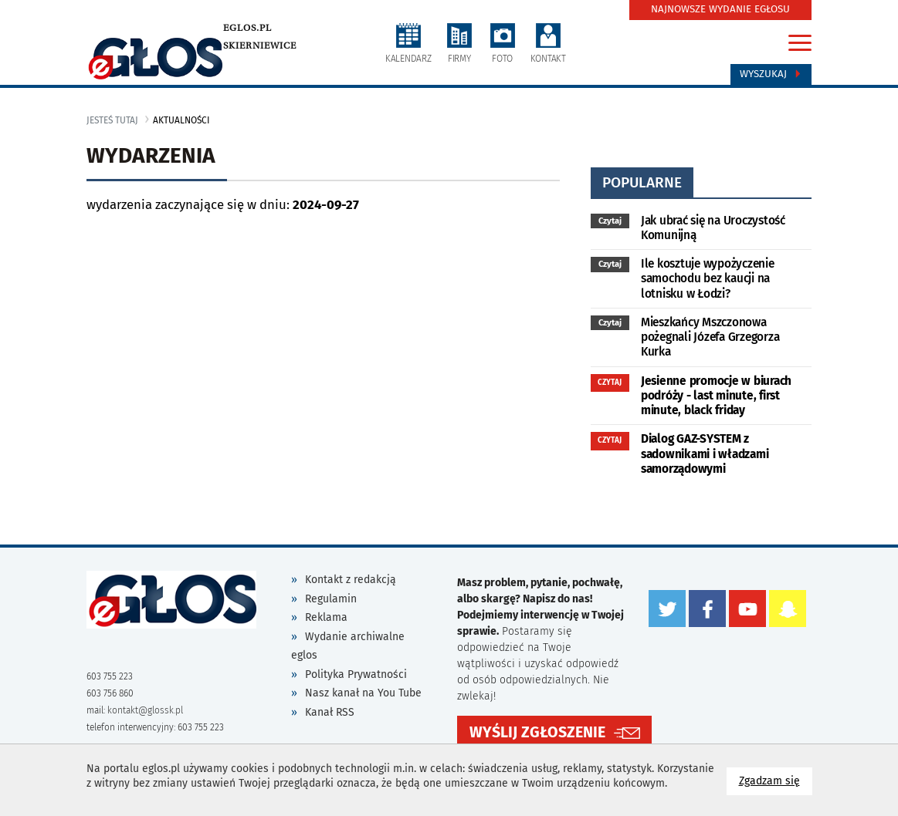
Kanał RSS (329, 712)
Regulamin (331, 598)
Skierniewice (260, 45)
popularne (642, 182)
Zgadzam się (775, 780)
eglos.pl (247, 27)
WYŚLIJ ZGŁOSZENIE (537, 732)
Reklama (326, 617)
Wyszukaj (771, 74)
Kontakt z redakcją (350, 579)
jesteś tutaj (112, 120)
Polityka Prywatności (356, 674)
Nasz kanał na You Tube (363, 693)
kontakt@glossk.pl (145, 710)
